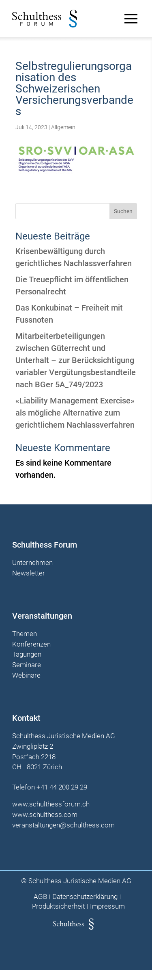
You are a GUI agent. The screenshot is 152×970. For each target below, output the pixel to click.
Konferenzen (31, 644)
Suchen (123, 211)
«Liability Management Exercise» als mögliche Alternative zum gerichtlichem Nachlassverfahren (75, 413)
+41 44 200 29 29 (61, 787)
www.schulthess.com (44, 814)
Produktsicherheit (58, 906)
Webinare (26, 675)
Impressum (107, 906)
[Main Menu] (131, 18)
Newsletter (28, 573)
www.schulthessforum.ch (51, 804)
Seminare (26, 665)
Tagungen (26, 654)
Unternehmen (32, 563)
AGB (40, 897)
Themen (24, 634)
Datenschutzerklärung (85, 897)
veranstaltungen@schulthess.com (63, 825)
